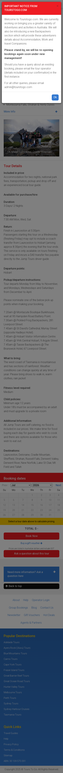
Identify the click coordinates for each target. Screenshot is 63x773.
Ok (55, 97)
